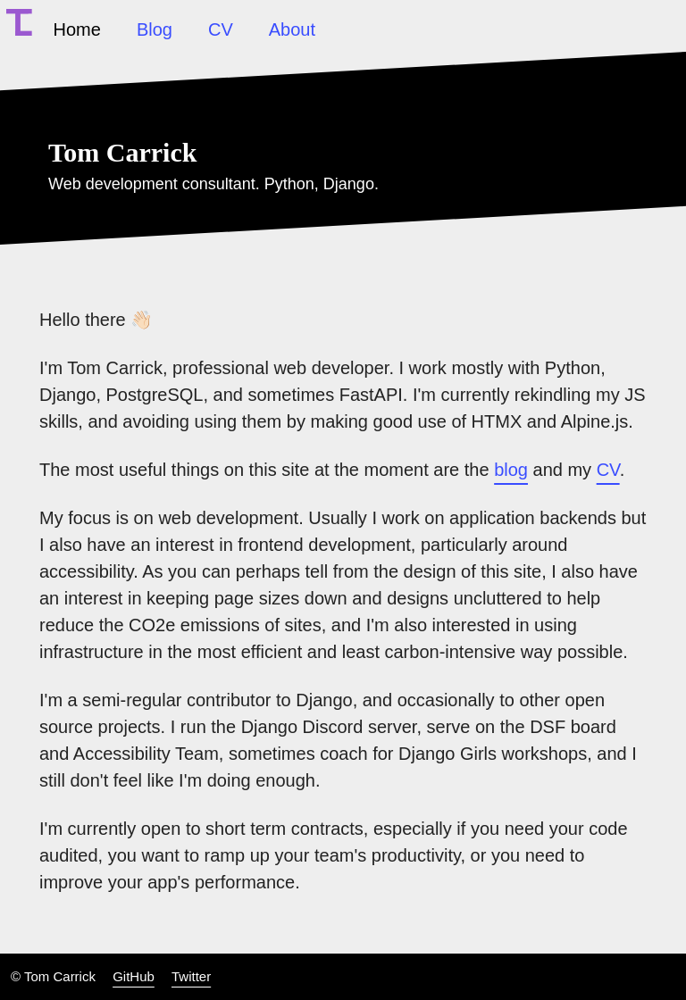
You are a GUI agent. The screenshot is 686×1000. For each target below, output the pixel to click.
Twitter (191, 976)
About (292, 29)
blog (511, 469)
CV (220, 29)
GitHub (134, 976)
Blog (154, 29)
